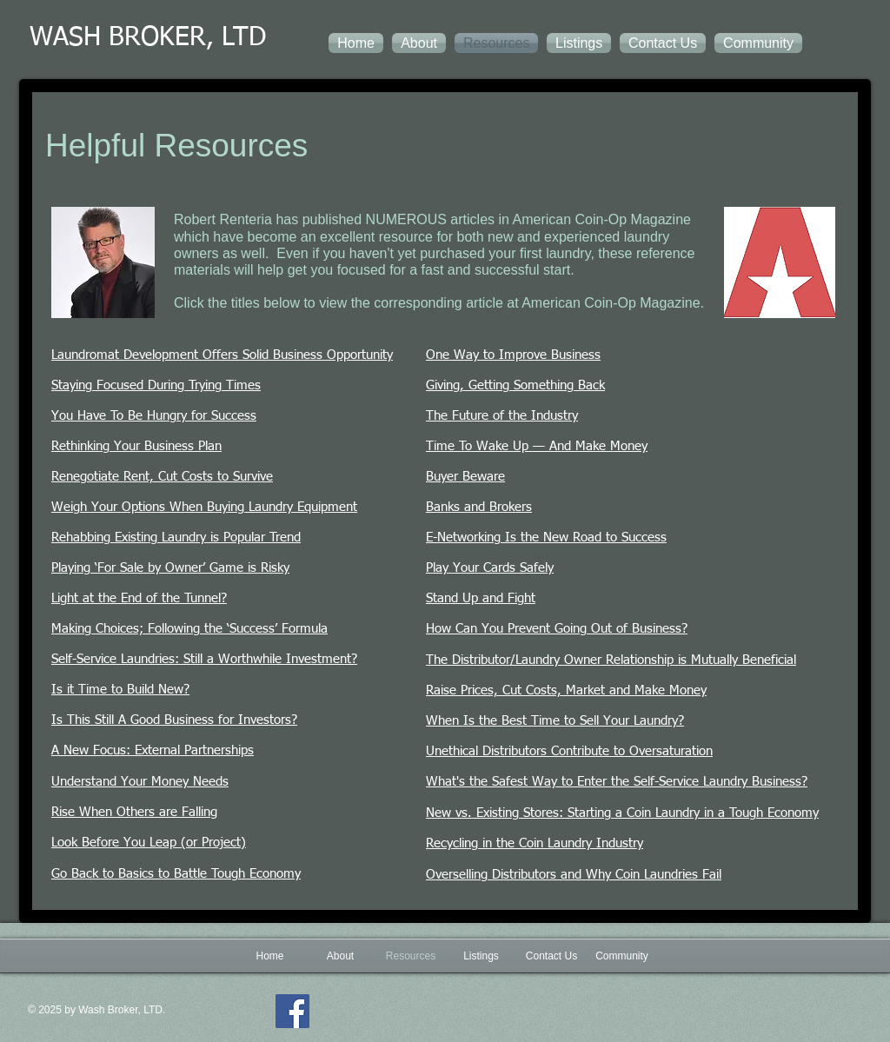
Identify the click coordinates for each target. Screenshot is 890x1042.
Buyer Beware (465, 476)
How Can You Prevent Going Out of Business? (556, 628)
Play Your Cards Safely (490, 567)
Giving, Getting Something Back (515, 385)
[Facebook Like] (457, 1023)
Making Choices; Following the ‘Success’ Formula (189, 628)
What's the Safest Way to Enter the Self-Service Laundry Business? (616, 781)
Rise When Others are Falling (134, 812)
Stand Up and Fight (480, 598)
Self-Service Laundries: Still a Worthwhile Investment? (204, 659)
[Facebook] (292, 1011)
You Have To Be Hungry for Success (153, 415)
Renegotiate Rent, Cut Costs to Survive (162, 476)
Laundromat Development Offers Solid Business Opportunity (222, 355)
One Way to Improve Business (513, 355)
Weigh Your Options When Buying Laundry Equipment (204, 507)
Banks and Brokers (479, 507)
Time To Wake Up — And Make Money (537, 446)
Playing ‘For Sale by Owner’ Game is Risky (170, 567)
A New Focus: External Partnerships (152, 750)
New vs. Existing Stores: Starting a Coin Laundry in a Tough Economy (622, 813)
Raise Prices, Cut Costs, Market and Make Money (566, 690)
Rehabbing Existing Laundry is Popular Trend (176, 537)
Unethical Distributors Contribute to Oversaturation (569, 751)
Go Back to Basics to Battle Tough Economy (176, 873)
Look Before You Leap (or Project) (148, 842)
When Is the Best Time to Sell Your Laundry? (555, 720)
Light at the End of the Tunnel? (139, 598)
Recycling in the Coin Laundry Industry (534, 843)
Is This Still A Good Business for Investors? (174, 720)
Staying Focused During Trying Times (156, 385)
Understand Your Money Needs (140, 781)
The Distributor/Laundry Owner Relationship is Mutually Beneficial (611, 660)
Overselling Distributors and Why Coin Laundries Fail (573, 874)
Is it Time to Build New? (120, 689)
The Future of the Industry (502, 415)
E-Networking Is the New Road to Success (546, 537)
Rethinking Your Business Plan (136, 446)
